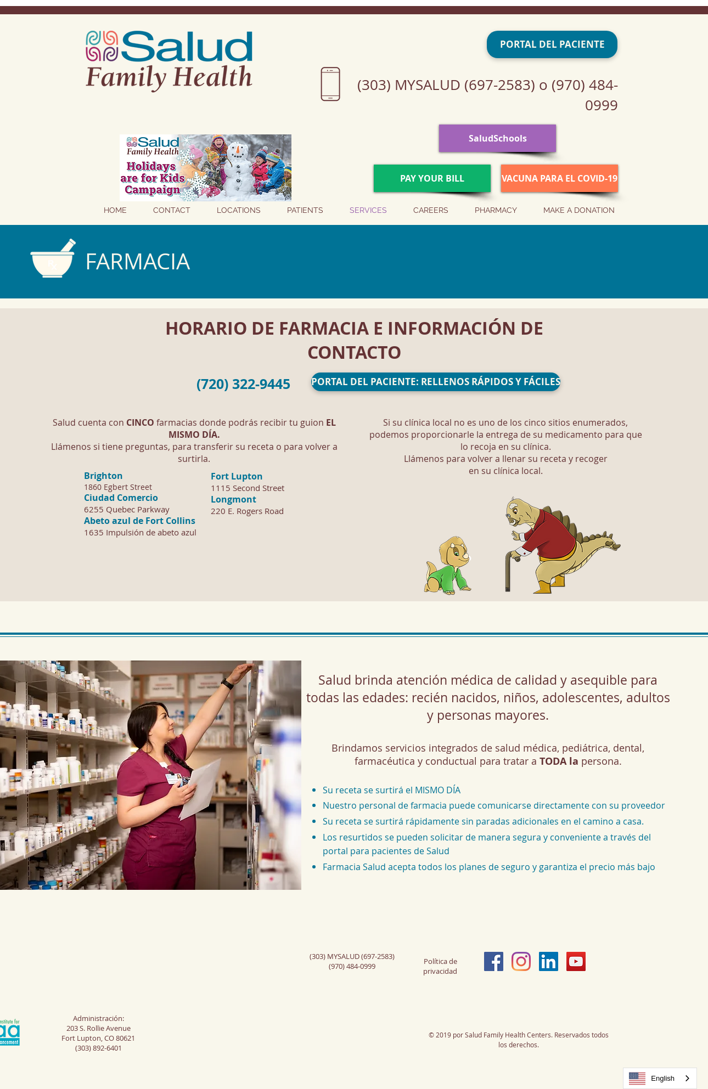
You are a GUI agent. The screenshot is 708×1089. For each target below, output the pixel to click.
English (652, 1078)
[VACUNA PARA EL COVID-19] (559, 178)
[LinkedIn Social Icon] (548, 961)
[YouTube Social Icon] (576, 961)
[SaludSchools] (497, 138)
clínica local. (518, 471)
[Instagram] (521, 961)
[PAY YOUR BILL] (432, 178)
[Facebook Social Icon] (493, 961)
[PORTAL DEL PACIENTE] (552, 44)
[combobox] (660, 1078)
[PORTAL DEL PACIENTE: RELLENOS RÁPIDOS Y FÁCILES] (435, 382)
